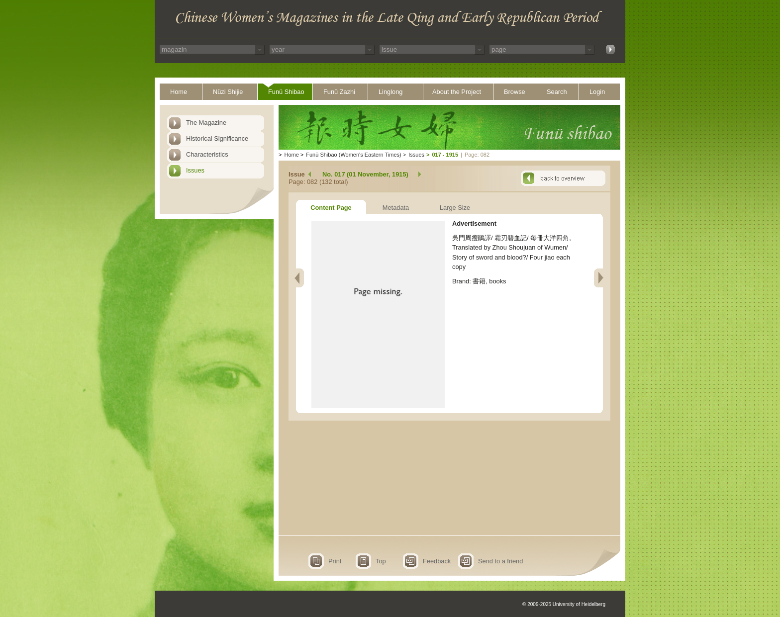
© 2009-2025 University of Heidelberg (563, 604)
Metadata (396, 207)
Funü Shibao (286, 91)
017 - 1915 (445, 155)
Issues (195, 170)
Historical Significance (217, 138)
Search (557, 91)
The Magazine (206, 122)
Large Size (455, 207)
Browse (514, 91)
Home (178, 91)
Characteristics (207, 154)
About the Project (456, 91)
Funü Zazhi (339, 91)
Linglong (390, 91)
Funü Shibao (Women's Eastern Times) (353, 155)
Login (597, 91)
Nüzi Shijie (228, 91)
